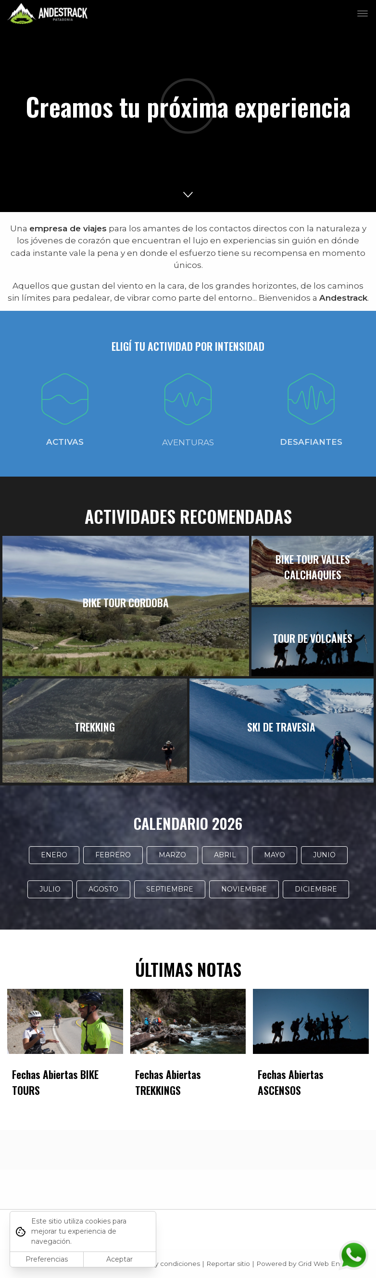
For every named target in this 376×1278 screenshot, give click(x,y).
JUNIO (324, 855)
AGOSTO (103, 889)
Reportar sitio (228, 1263)
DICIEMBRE (316, 889)
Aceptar (119, 1259)
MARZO (172, 855)
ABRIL (225, 855)
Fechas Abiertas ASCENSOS (291, 1081)
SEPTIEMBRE (169, 889)
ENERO (54, 855)
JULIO (50, 889)
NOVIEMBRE (244, 889)
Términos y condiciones (162, 1263)
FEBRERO (113, 855)
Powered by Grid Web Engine (305, 1263)
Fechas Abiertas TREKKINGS (168, 1081)
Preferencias (46, 1259)
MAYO (274, 855)
